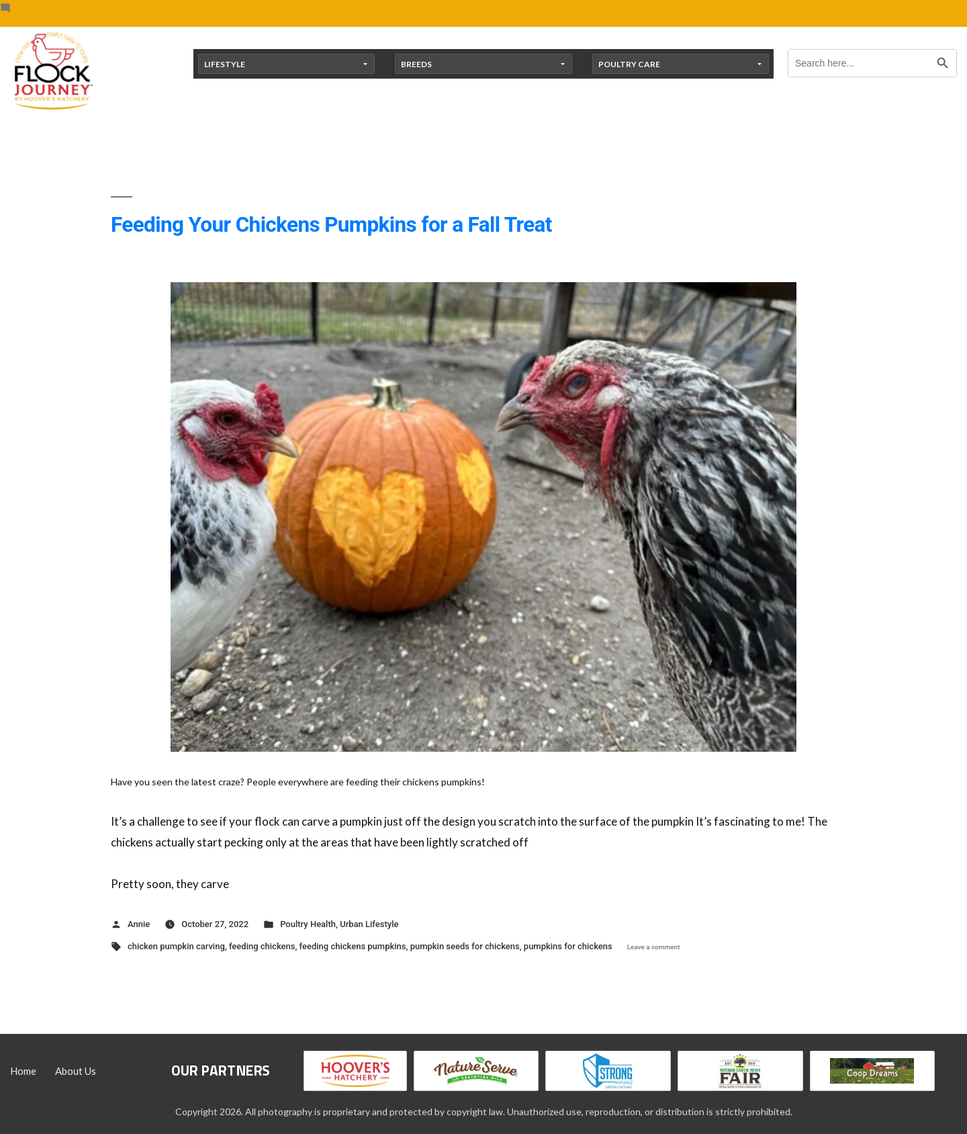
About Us (75, 1071)
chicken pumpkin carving (176, 946)
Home (23, 1071)
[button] (424, 781)
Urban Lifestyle (369, 924)
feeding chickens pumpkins (353, 946)
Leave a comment (653, 947)
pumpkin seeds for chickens (465, 946)
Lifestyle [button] (224, 64)
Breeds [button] (416, 64)
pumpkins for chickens (568, 946)
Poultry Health (308, 924)
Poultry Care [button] (629, 64)
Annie (139, 924)
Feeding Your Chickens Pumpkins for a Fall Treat (331, 224)
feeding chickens (262, 946)
